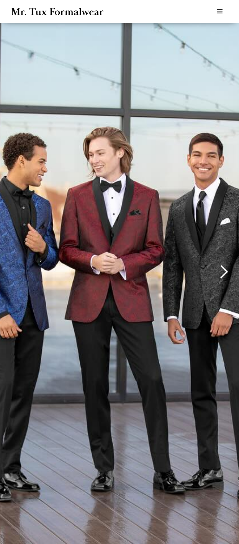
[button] (219, 11)
